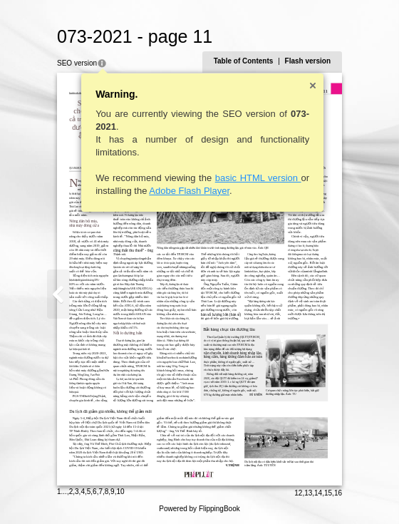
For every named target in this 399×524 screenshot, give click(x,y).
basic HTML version (258, 178)
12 (298, 493)
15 (328, 493)
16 (338, 493)
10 (120, 491)
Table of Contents (244, 61)
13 (308, 493)
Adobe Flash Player (189, 190)
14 (318, 493)
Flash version (308, 61)
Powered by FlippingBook (199, 509)
